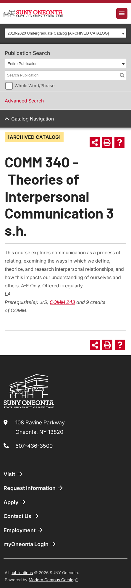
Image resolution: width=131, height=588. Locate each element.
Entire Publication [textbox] (23, 63)
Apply (15, 502)
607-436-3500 (34, 446)
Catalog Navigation (32, 119)
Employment (24, 530)
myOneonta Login (30, 544)
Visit (13, 474)
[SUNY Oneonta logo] (33, 13)
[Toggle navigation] (121, 13)
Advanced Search (24, 101)
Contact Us (22, 515)
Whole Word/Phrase (34, 85)
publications (21, 572)
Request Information (34, 487)
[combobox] (65, 33)
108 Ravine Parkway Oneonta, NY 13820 (40, 427)
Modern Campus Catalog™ (53, 579)
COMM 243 (62, 302)
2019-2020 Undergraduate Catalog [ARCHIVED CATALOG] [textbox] (58, 33)
